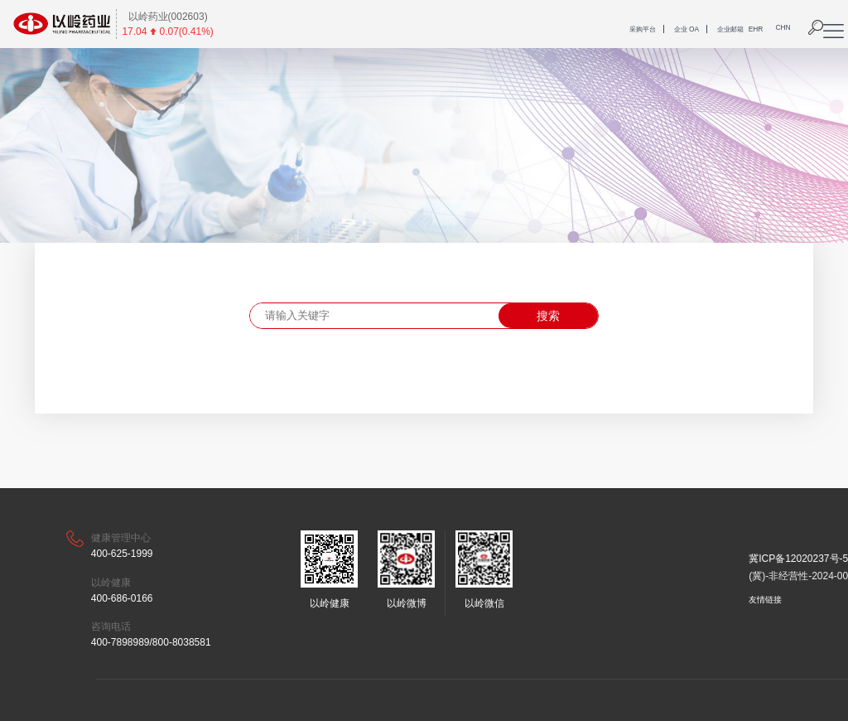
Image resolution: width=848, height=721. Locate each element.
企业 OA (686, 29)
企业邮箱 (730, 29)
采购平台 (642, 29)
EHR (756, 29)
